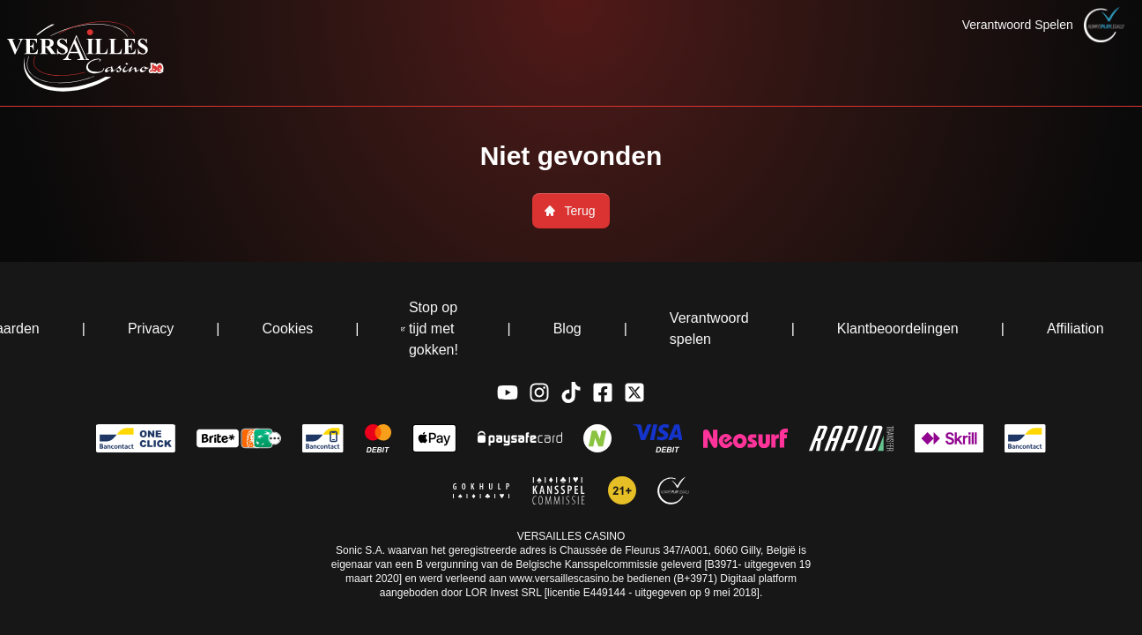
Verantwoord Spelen (1017, 25)
